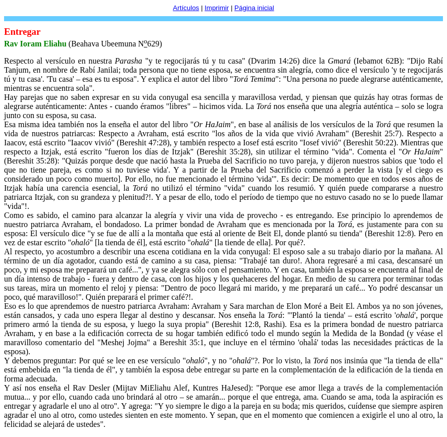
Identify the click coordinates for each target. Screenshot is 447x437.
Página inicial (254, 8)
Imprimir (217, 8)
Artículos (186, 8)
